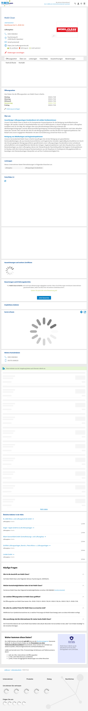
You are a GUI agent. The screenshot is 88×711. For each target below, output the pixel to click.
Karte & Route (11, 63)
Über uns (23, 59)
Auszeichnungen (57, 59)
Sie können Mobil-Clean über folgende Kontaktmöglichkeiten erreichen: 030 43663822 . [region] (34, 590)
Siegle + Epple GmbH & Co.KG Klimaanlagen (17, 528)
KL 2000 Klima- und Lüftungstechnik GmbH (17, 519)
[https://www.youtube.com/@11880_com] (24, 703)
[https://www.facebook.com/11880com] (5, 703)
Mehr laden (44, 509)
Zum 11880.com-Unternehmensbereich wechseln (57, 4)
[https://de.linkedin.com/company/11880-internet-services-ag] (19, 703)
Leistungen (33, 59)
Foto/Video (44, 59)
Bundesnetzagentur (43, 641)
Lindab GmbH (7, 554)
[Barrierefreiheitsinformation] (82, 3)
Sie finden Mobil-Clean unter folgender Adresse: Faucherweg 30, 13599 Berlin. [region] (26, 579)
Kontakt (22, 63)
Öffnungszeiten (11, 59)
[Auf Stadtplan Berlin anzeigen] (85, 312)
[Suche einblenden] (75, 3)
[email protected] (59, 590)
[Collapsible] (83, 574)
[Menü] (85, 3)
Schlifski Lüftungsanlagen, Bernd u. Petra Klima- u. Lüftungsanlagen (25, 545)
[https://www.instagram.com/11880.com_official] (9, 703)
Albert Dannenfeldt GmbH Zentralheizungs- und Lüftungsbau (23, 537)
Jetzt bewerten (44, 298)
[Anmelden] (78, 3)
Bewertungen (70, 59)
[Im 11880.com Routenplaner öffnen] (81, 311)
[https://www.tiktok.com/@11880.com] (14, 703)
